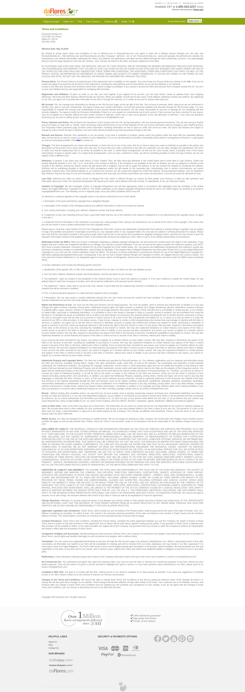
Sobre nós (68, 21)
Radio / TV (127, 21)
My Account (172, 3)
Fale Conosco (93, 21)
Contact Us (53, 648)
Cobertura (110, 21)
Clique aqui (198, 10)
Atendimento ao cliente (193, 3)
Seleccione (194, 21)
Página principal (51, 21)
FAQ (80, 21)
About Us (52, 642)
